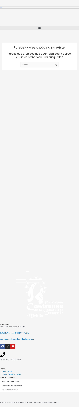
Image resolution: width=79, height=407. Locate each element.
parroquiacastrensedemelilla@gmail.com (17, 252)
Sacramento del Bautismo (11, 295)
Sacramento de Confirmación (12, 299)
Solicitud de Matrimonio (10, 303)
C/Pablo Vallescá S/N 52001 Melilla (14, 246)
